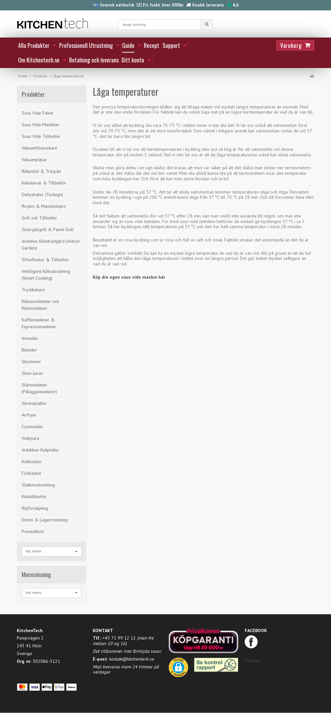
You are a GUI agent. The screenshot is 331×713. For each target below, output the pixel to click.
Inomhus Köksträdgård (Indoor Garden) (51, 244)
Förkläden (31, 473)
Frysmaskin (32, 426)
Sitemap (253, 660)
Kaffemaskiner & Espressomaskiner (39, 323)
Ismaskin (30, 338)
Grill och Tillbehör (39, 218)
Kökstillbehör (34, 496)
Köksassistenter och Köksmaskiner (40, 304)
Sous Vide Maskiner (40, 125)
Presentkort (33, 531)
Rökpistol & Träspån (41, 171)
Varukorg (291, 45)
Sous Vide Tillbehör (41, 136)
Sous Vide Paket (37, 113)
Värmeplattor (34, 403)
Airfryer (29, 415)
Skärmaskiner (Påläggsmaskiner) (39, 388)
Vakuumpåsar (34, 159)
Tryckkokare (33, 290)
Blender (29, 350)
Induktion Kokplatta (40, 450)
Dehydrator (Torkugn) (42, 194)
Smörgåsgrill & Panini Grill (48, 229)
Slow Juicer (32, 373)
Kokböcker (32, 461)
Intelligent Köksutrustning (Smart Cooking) (46, 274)
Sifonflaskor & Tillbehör (45, 259)
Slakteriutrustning (38, 485)
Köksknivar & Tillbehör (44, 183)
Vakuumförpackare (39, 148)
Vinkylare (30, 438)
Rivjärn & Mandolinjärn (44, 206)
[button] (178, 670)
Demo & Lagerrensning (45, 520)
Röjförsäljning (35, 508)
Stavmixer (31, 361)
